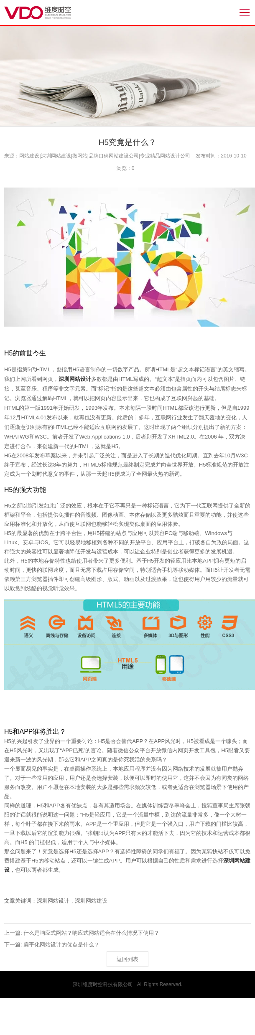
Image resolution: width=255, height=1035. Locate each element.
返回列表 (127, 959)
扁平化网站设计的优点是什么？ (61, 944)
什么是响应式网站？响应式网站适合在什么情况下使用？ (91, 933)
